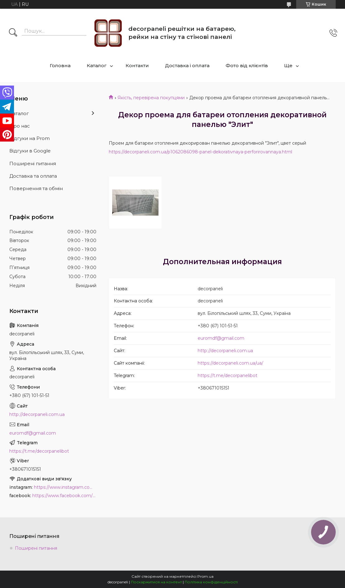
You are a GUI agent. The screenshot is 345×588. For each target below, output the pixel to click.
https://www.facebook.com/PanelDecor (64, 495)
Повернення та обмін (36, 188)
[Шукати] (13, 33)
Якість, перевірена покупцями (151, 97)
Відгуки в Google (30, 151)
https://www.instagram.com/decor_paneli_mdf (65, 487)
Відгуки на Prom (29, 138)
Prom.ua (205, 576)
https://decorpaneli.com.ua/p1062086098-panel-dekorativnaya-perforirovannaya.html (200, 152)
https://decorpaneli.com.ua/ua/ (230, 363)
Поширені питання (32, 163)
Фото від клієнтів (247, 65)
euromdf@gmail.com (221, 338)
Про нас (19, 126)
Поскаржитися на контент (156, 582)
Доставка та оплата (33, 176)
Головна (60, 65)
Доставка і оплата (187, 65)
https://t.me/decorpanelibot (227, 375)
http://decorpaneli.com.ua (225, 350)
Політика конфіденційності (211, 582)
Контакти (137, 65)
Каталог (97, 65)
